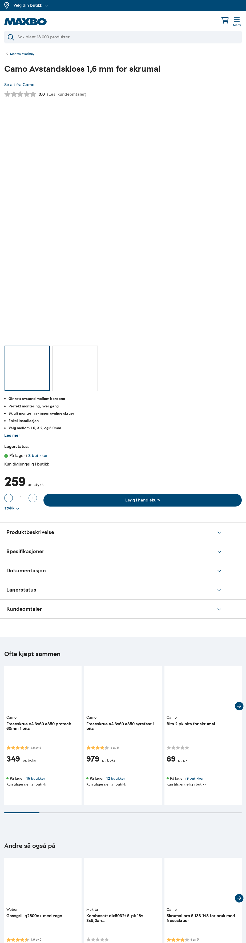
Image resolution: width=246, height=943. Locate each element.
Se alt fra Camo (19, 85)
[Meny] (237, 22)
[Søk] (123, 37)
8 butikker (38, 456)
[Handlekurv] (225, 20)
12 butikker (115, 778)
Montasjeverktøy (22, 54)
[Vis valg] (11, 508)
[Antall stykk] (20, 498)
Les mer (12, 435)
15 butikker (35, 778)
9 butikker (195, 778)
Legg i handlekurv (142, 500)
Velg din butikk (30, 5)
